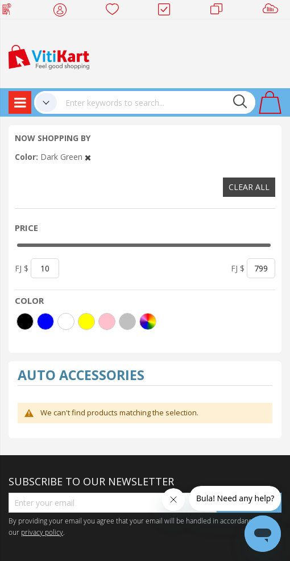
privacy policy (42, 532)
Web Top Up (11, 11)
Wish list (116, 11)
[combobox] (156, 102)
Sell (273, 11)
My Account (63, 11)
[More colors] (148, 321)
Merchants (220, 11)
